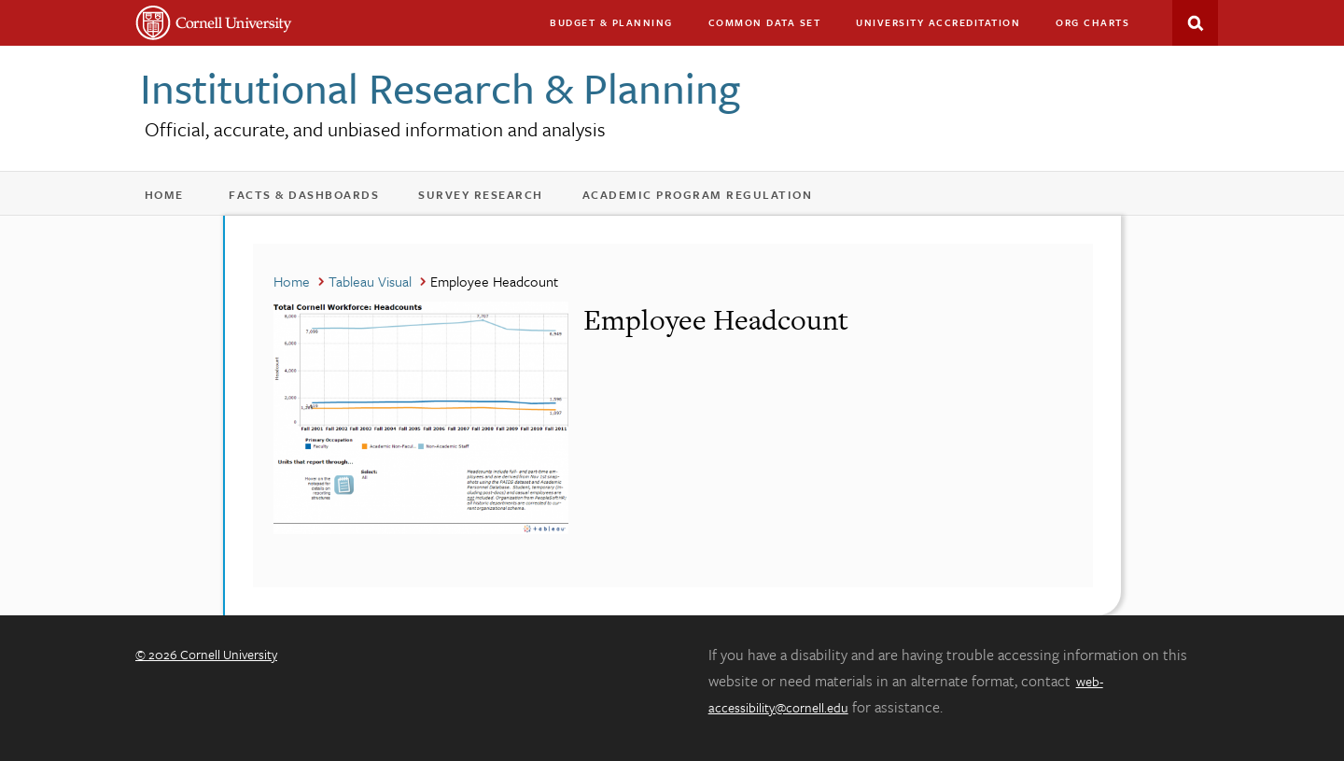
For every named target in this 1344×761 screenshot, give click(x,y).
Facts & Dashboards (316, 198)
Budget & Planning (611, 22)
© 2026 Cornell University (206, 654)
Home (174, 198)
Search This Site (1195, 23)
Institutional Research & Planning (440, 87)
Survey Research (492, 198)
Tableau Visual (370, 281)
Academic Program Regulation (709, 198)
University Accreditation (946, 26)
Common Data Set (764, 22)
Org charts (1092, 22)
